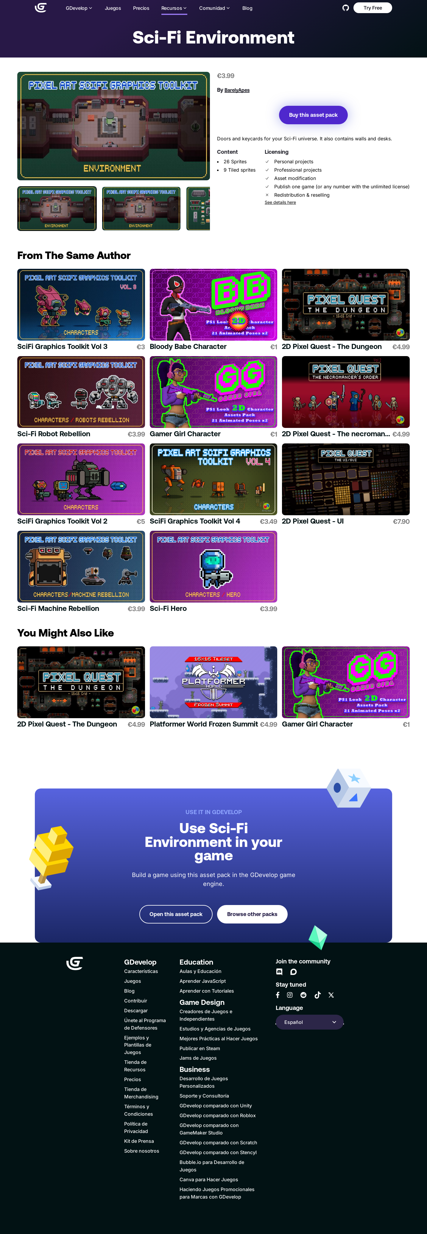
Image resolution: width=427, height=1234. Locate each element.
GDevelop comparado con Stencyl (218, 1152)
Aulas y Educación (201, 971)
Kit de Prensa (139, 1141)
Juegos (113, 8)
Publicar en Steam (200, 1048)
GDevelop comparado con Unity (216, 1106)
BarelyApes (237, 90)
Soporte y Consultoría (204, 1096)
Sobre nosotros (141, 1151)
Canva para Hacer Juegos (209, 1179)
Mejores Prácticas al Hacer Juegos (219, 1038)
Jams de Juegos (198, 1058)
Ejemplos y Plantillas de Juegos (137, 1045)
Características (141, 971)
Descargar (136, 1010)
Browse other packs (252, 914)
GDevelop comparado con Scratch (218, 1142)
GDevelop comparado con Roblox (218, 1115)
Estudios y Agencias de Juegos (215, 1029)
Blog (247, 8)
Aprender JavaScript (203, 981)
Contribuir (135, 1001)
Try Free (373, 8)
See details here (280, 202)
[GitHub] (345, 7)
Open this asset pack (175, 914)
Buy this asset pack (313, 115)
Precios (141, 8)
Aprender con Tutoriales (207, 991)
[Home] (41, 8)
